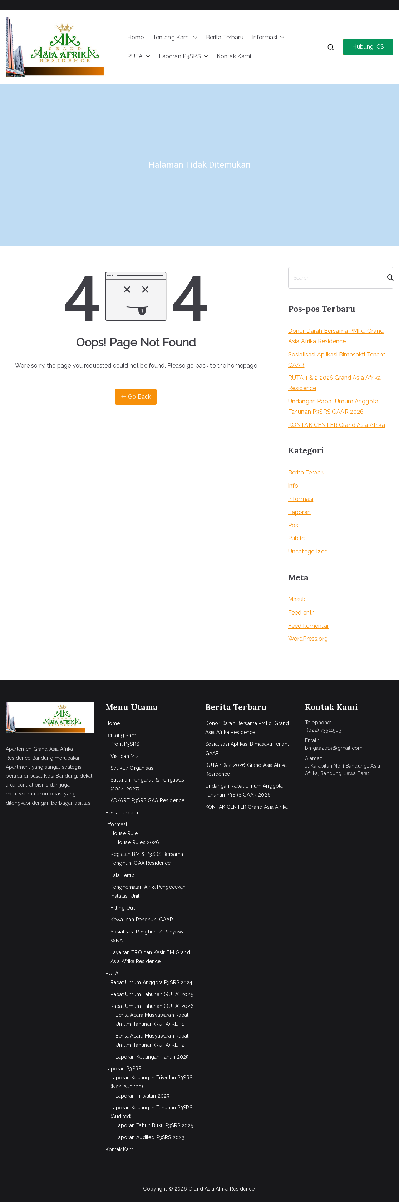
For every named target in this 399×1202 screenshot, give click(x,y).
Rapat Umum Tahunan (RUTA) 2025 (151, 994)
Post (294, 525)
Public (296, 538)
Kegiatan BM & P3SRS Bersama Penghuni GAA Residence (146, 858)
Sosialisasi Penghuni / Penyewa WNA (147, 936)
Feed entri (301, 612)
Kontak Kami (234, 56)
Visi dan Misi (125, 756)
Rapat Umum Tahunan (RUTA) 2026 (152, 1006)
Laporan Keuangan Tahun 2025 (151, 1057)
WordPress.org (308, 638)
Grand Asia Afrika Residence (221, 1189)
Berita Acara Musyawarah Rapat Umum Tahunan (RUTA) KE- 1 (152, 1019)
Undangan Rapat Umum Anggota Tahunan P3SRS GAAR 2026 (333, 406)
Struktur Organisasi (132, 768)
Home (135, 37)
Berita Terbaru (224, 37)
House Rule (124, 833)
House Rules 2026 (137, 842)
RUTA (138, 56)
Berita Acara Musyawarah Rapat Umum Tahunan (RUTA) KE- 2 (152, 1040)
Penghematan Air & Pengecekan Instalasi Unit (148, 891)
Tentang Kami (175, 38)
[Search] (387, 278)
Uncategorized (308, 551)
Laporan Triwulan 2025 (142, 1096)
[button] (193, 38)
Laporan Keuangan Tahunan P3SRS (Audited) (151, 1112)
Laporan (299, 512)
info (293, 485)
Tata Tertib (122, 875)
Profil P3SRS (124, 744)
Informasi (268, 38)
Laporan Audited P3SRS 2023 (149, 1137)
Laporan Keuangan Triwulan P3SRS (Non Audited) (151, 1082)
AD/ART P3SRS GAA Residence (147, 800)
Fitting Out (122, 908)
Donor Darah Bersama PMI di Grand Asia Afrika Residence (336, 336)
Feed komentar (308, 625)
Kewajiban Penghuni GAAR (141, 919)
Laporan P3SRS (183, 56)
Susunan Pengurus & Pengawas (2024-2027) (147, 784)
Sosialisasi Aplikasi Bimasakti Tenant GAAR (336, 359)
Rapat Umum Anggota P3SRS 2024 (151, 982)
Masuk (297, 599)
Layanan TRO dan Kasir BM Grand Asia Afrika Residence (150, 957)
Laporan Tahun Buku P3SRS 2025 (154, 1125)
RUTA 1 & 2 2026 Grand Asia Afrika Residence (334, 382)
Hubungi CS (368, 46)
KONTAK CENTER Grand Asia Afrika (336, 425)
